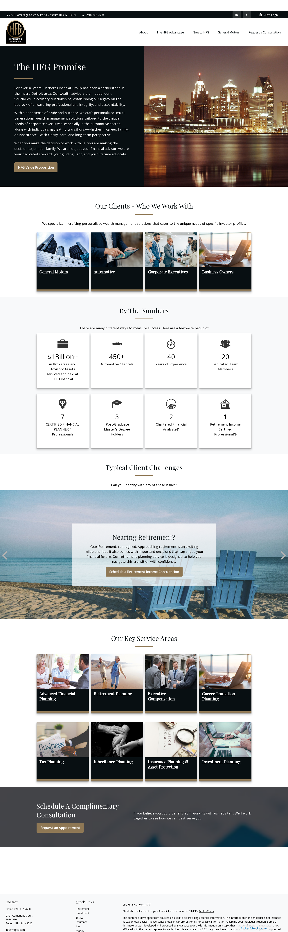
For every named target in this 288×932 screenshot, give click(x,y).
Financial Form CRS (139, 893)
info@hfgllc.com (15, 918)
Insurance (81, 911)
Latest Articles (84, 928)
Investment (82, 902)
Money (80, 920)
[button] (143, 21)
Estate (79, 906)
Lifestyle (81, 924)
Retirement (82, 897)
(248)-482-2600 (92, 4)
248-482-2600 (22, 898)
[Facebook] (247, 3)
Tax (78, 915)
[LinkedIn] (237, 3)
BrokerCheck (206, 900)
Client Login (268, 4)
